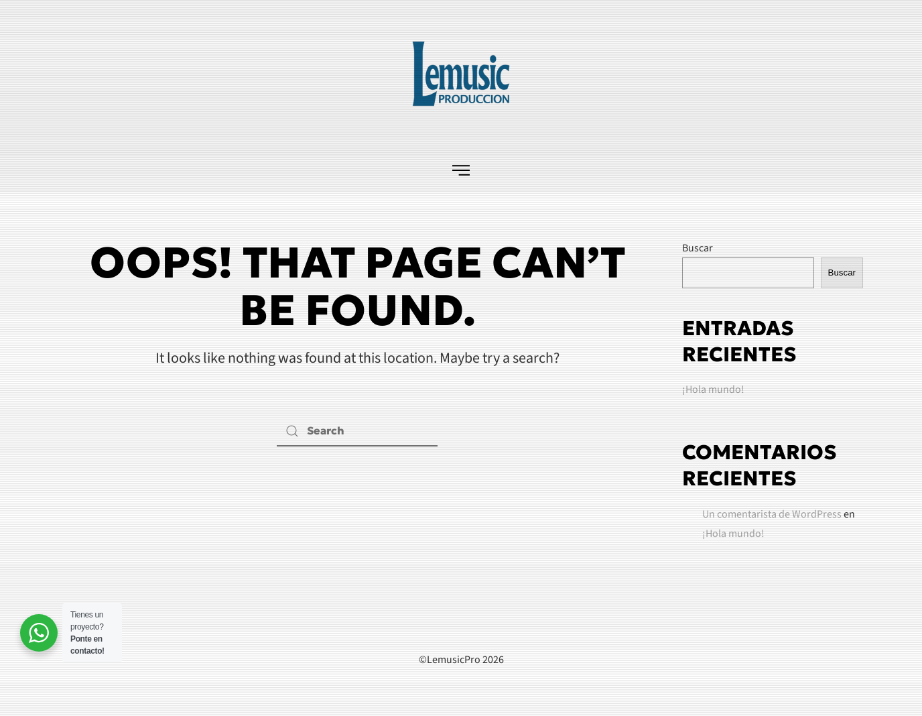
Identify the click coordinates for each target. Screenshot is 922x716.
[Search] (357, 431)
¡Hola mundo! (713, 389)
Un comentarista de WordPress (772, 514)
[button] (461, 169)
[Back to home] (461, 73)
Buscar (697, 248)
